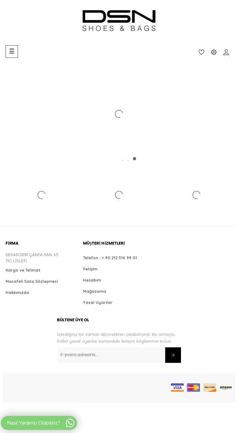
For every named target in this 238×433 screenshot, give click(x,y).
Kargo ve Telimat (23, 270)
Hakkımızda (17, 292)
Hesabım (92, 279)
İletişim (90, 268)
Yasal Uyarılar (97, 302)
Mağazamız (94, 291)
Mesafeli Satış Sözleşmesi (32, 281)
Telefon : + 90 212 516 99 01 (110, 257)
